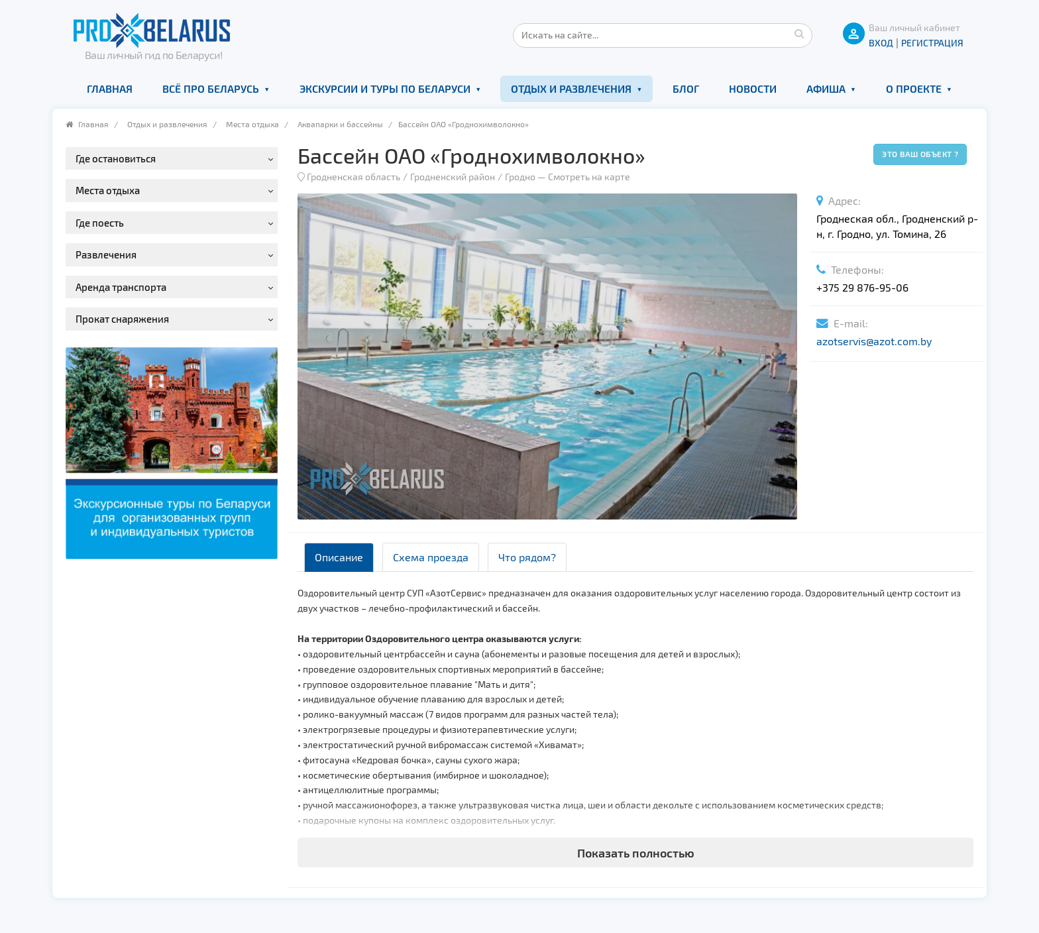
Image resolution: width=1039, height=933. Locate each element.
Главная (110, 88)
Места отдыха (252, 124)
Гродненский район (452, 176)
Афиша (826, 88)
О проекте (914, 88)
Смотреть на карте (589, 176)
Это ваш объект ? (920, 153)
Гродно (520, 176)
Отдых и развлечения (571, 88)
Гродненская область (353, 176)
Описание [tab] (339, 557)
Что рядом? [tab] (527, 557)
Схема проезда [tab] (430, 557)
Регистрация (932, 42)
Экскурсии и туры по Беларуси (385, 88)
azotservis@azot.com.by (874, 341)
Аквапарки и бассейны (340, 124)
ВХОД (881, 42)
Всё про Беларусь (210, 88)
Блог (686, 88)
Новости (753, 88)
